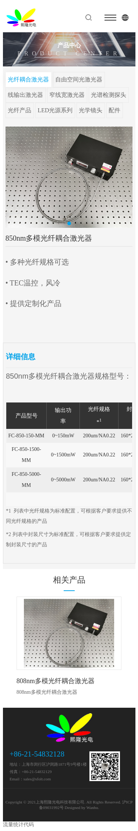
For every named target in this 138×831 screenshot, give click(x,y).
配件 (114, 110)
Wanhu (92, 807)
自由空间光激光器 (78, 79)
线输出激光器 (25, 95)
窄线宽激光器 (67, 95)
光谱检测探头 (108, 95)
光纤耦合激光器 (28, 79)
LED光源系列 (55, 110)
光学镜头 (90, 110)
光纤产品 (19, 110)
